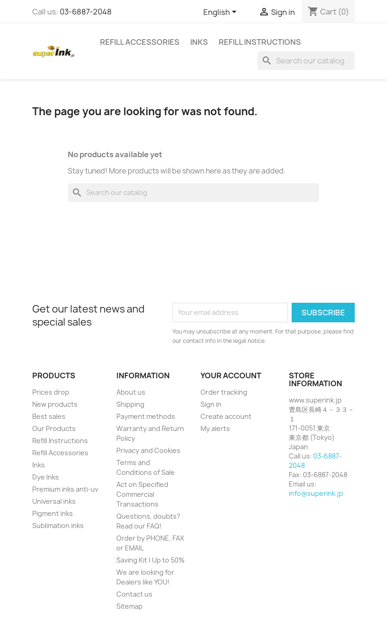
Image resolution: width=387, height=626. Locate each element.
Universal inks (54, 501)
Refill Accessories (139, 42)
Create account (226, 416)
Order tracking (224, 392)
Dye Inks (45, 477)
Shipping (130, 404)
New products (55, 404)
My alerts (215, 428)
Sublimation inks (58, 525)
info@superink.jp (316, 493)
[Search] (306, 60)
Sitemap (129, 606)
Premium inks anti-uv (65, 489)
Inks (199, 42)
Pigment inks (52, 513)
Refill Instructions (260, 42)
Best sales (48, 416)
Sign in (211, 404)
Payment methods (145, 416)
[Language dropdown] (221, 12)
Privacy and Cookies (148, 450)
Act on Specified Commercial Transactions (142, 494)
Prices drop (50, 392)
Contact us (134, 594)
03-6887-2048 (86, 12)
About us (130, 392)
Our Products (54, 428)
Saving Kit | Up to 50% (150, 560)
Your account (231, 375)
